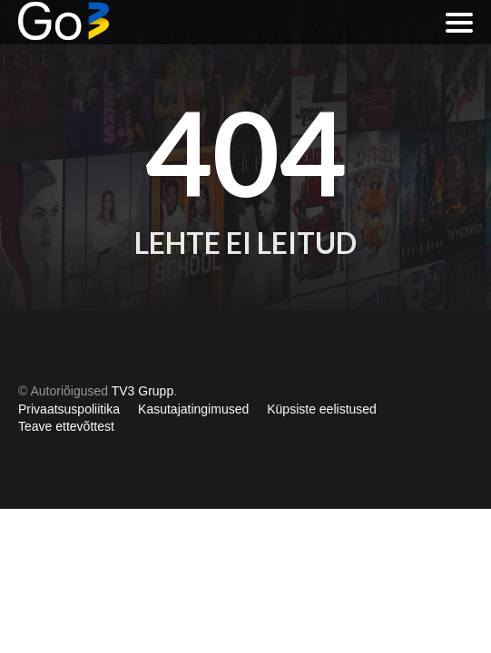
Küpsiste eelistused (322, 409)
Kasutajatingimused (193, 409)
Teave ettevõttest (66, 426)
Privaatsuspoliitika (69, 409)
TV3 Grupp (142, 391)
